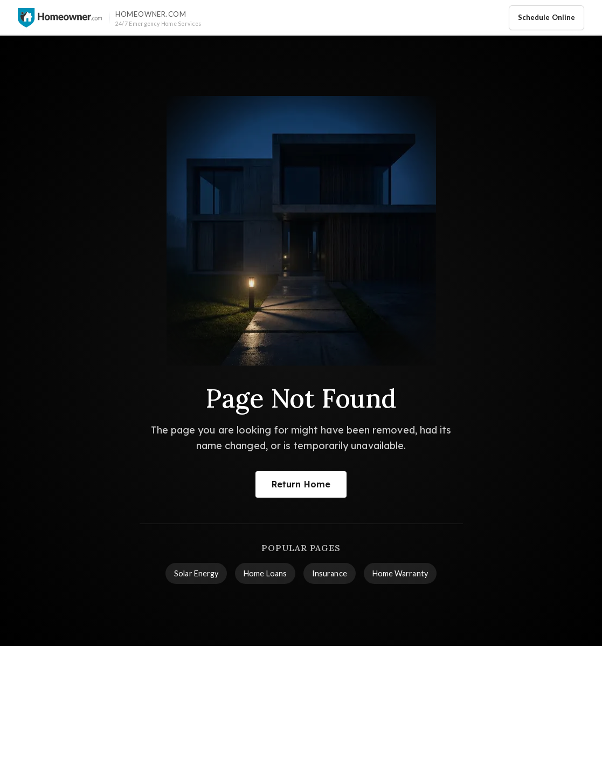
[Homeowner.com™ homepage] (60, 18)
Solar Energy (196, 573)
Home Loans (265, 573)
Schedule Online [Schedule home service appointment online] (546, 17)
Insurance (329, 573)
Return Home (301, 484)
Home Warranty (400, 573)
